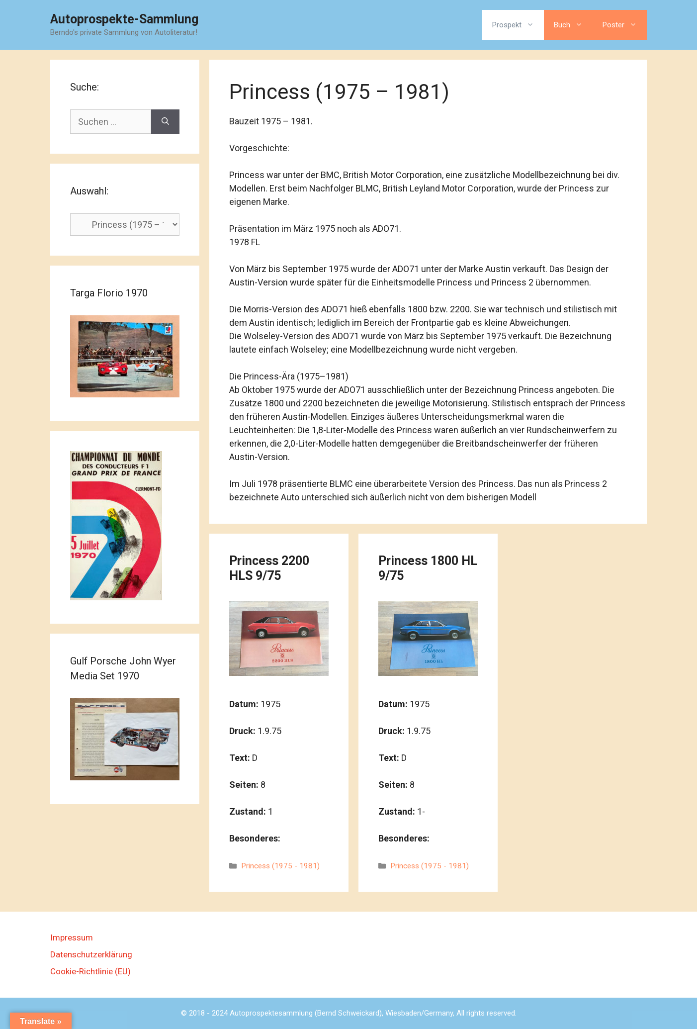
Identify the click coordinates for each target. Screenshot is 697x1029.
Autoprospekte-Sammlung (124, 19)
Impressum (71, 937)
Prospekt (518, 25)
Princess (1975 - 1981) (280, 865)
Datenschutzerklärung (91, 954)
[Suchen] (165, 121)
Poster (625, 25)
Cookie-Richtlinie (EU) (90, 971)
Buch (573, 25)
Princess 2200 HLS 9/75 (269, 568)
